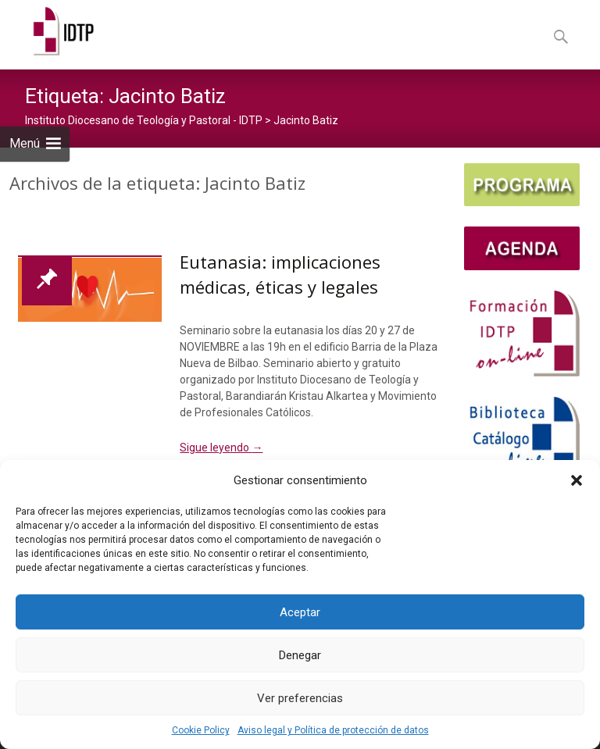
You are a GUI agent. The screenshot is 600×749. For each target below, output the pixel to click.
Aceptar (300, 612)
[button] (576, 480)
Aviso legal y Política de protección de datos (333, 730)
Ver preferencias (300, 698)
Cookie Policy (201, 730)
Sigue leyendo (221, 447)
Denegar (300, 655)
